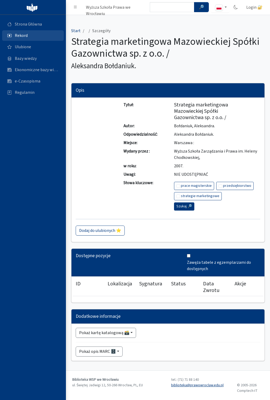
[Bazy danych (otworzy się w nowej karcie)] (33, 58)
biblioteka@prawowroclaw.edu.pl (197, 385)
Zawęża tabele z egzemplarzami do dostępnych (219, 266)
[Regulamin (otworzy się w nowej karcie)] (33, 92)
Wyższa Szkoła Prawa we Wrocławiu (108, 8)
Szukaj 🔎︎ (184, 206)
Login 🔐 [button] (254, 7)
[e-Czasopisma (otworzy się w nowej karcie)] (33, 81)
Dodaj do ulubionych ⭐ (100, 230)
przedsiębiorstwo (237, 185)
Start (76, 31)
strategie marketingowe (200, 196)
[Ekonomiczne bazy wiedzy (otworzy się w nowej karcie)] (33, 70)
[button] (75, 7)
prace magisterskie (196, 185)
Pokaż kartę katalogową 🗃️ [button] (104, 333)
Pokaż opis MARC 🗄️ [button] (97, 351)
